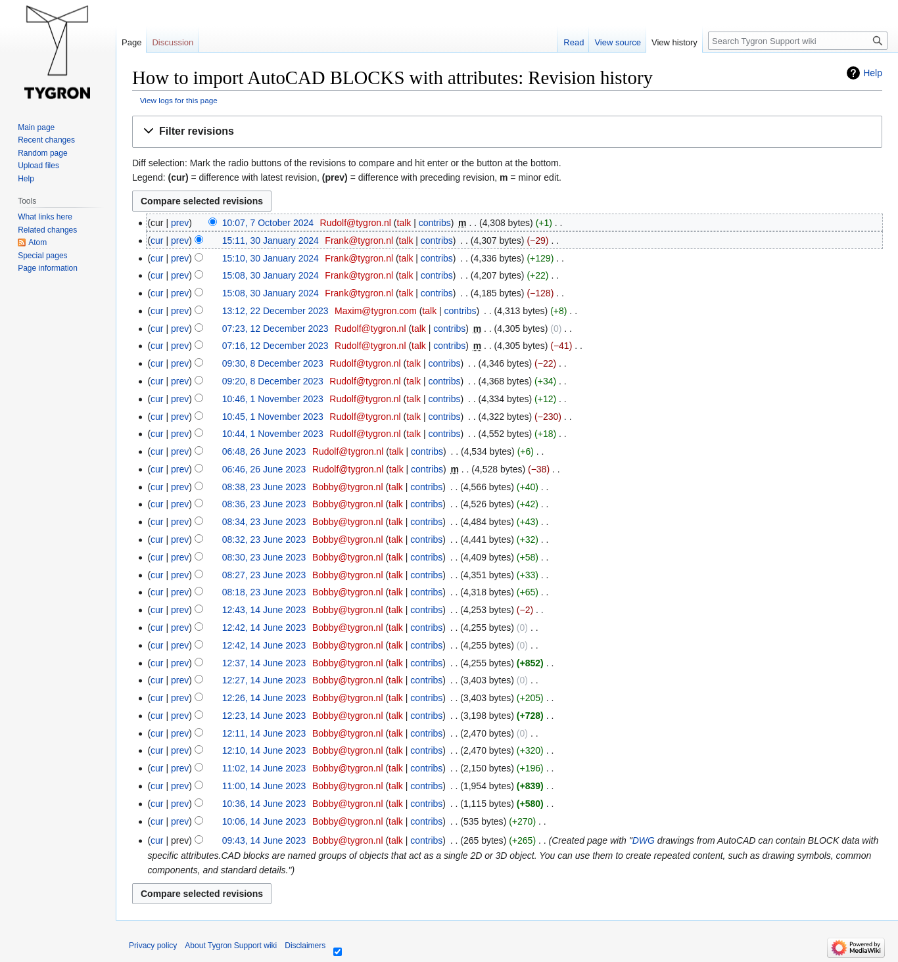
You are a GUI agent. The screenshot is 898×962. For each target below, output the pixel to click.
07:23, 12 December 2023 (275, 328)
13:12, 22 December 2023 (275, 311)
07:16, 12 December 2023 (275, 345)
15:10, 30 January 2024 (270, 258)
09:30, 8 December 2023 (272, 363)
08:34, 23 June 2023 (264, 521)
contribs (435, 223)
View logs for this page (179, 100)
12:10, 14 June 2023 (264, 750)
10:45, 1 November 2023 (272, 416)
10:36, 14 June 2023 (264, 803)
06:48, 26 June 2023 (264, 451)
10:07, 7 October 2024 (268, 223)
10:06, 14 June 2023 (264, 821)
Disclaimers (305, 945)
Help (872, 73)
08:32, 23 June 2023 (264, 539)
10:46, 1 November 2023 (272, 399)
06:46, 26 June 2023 (264, 469)
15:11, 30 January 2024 (270, 240)
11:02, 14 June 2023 (264, 768)
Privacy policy (153, 945)
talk (404, 223)
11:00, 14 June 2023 (264, 786)
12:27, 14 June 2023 (264, 680)
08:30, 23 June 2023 (264, 557)
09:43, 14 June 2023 (264, 840)
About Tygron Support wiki (231, 945)
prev (180, 223)
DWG (643, 840)
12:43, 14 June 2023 (264, 610)
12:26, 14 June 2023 (264, 698)
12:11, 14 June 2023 (264, 733)
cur (157, 240)
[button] (507, 132)
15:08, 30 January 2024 (270, 275)
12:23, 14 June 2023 (264, 715)
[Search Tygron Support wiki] (797, 41)
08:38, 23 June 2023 (264, 487)
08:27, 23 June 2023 (264, 575)
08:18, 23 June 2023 (264, 592)
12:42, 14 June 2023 (264, 627)
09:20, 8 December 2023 (272, 381)
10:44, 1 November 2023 (272, 433)
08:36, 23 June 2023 (264, 504)
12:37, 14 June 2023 (264, 663)
